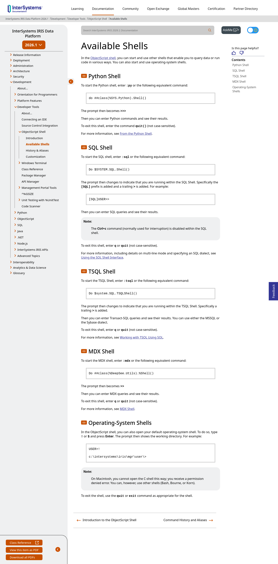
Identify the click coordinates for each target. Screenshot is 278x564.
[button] (84, 76)
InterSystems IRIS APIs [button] (32, 250)
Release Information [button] (27, 55)
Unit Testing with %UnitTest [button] (40, 200)
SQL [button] (20, 225)
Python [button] (22, 212)
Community (130, 9)
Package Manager (34, 175)
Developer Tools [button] (28, 107)
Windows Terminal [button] (34, 163)
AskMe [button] (232, 29)
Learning (77, 9)
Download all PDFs (23, 557)
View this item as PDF (24, 550)
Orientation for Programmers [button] (37, 94)
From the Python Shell (136, 133)
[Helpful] (234, 53)
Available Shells (118, 18)
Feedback (273, 290)
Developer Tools (76, 18)
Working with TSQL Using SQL (141, 337)
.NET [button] (20, 237)
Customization (35, 156)
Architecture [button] (21, 71)
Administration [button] (23, 66)
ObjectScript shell (103, 58)
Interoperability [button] (23, 262)
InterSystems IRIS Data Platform (32, 33)
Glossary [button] (19, 273)
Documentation (103, 9)
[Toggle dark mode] (253, 30)
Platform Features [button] (29, 100)
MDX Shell (239, 81)
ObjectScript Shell (97, 18)
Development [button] (22, 82)
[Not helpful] (242, 53)
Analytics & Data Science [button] (29, 267)
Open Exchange (158, 9)
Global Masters (188, 9)
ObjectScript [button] (25, 219)
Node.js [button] (22, 243)
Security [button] (18, 76)
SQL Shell (238, 70)
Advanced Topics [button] (28, 256)
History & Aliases (37, 150)
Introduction (34, 138)
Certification (216, 9)
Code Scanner (31, 206)
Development (58, 18)
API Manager (30, 181)
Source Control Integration (40, 125)
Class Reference (32, 169)
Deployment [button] (21, 60)
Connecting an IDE (34, 119)
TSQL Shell (239, 76)
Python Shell (240, 65)
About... (22, 88)
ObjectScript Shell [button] (34, 132)
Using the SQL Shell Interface (102, 257)
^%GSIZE (28, 194)
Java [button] (20, 231)
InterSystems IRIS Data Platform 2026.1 (27, 18)
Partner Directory (246, 9)
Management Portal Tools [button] (39, 188)
